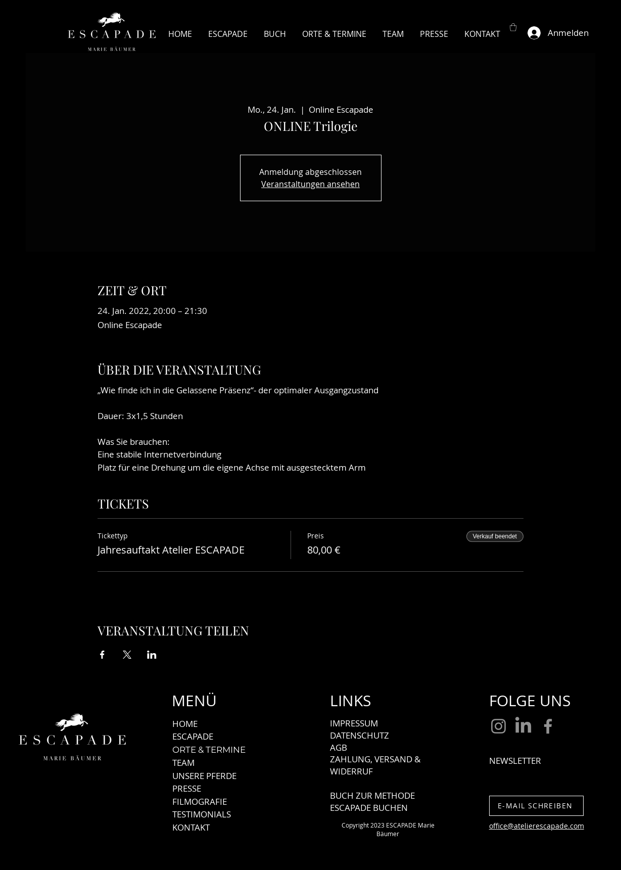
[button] (513, 27)
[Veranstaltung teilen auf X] (127, 655)
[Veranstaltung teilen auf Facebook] (102, 655)
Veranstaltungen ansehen (310, 184)
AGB (338, 747)
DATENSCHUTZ (359, 735)
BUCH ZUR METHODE (372, 795)
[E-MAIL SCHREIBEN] (536, 806)
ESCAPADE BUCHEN (369, 807)
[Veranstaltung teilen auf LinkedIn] (152, 655)
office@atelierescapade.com (536, 826)
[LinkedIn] (523, 726)
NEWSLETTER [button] (515, 760)
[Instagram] (498, 726)
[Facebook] (548, 726)
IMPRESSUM (354, 723)
